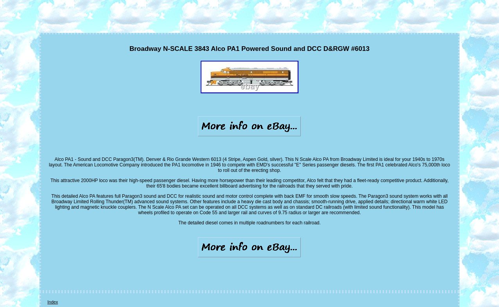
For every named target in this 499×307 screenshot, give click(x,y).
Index (52, 302)
